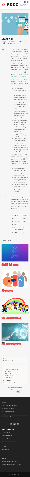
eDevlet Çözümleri (6, 438)
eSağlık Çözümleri (6, 432)
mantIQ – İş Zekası (6, 414)
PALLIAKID (4, 316)
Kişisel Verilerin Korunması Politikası (10, 461)
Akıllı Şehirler (5, 446)
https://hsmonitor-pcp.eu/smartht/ (10, 382)
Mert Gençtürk (8, 371)
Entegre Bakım (5, 291)
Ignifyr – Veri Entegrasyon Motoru (9, 411)
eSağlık (10, 264)
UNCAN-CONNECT (7, 263)
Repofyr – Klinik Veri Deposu (8, 408)
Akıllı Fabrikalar (5, 444)
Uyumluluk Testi (5, 449)
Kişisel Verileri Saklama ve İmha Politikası (11, 464)
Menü (26, 5)
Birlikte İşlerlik (5, 264)
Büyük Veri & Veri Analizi (7, 435)
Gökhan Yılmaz (8, 377)
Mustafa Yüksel (8, 373)
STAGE (3, 289)
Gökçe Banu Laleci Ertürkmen (11, 369)
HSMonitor (19, 51)
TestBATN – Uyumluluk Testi (8, 417)
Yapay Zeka (15, 264)
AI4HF (3, 342)
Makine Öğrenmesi (10, 317)
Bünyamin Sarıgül (9, 375)
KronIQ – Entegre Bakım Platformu (9, 405)
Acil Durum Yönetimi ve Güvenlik (9, 441)
